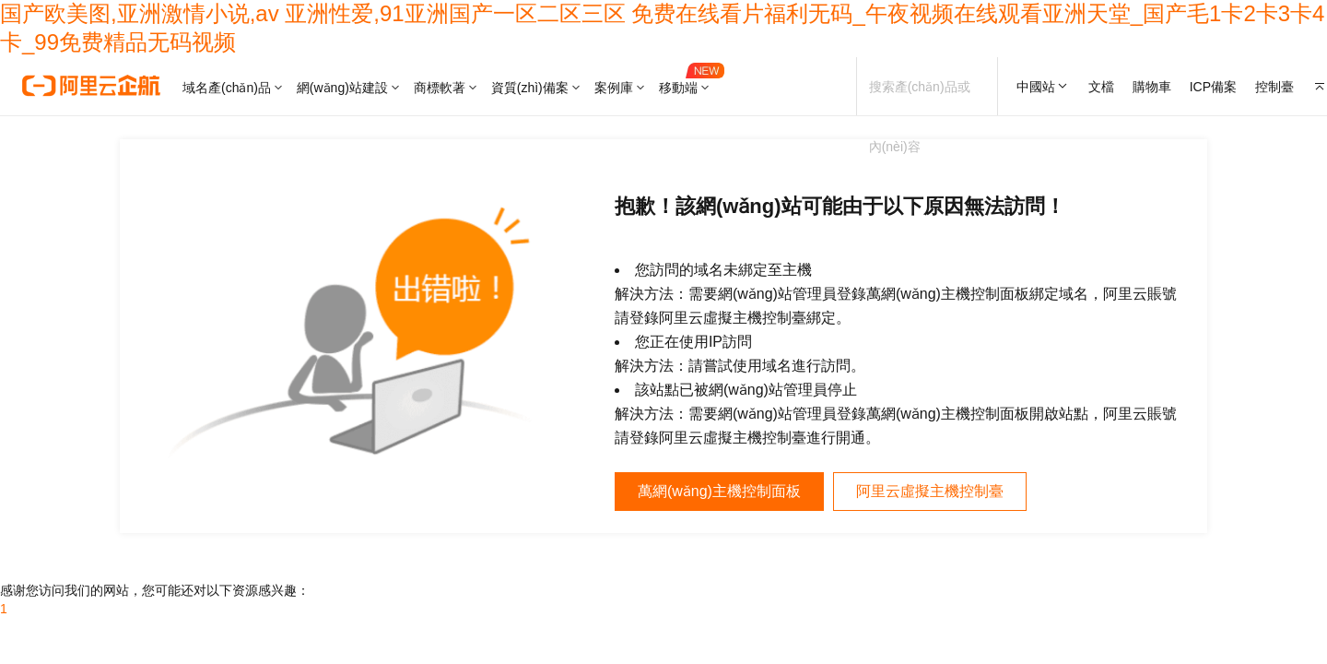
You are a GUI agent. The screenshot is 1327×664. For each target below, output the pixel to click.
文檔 (1101, 86)
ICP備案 (1213, 86)
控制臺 (1274, 86)
